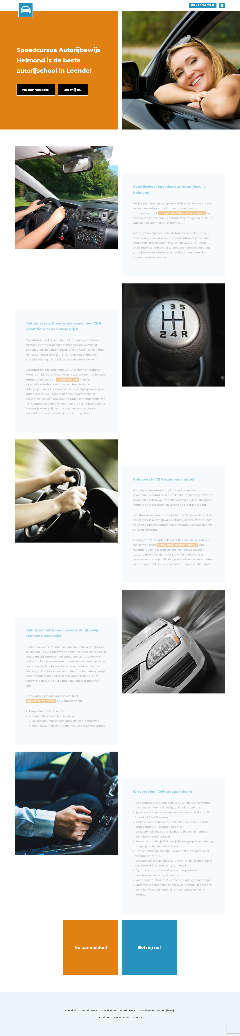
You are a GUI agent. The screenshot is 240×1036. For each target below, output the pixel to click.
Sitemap (138, 1017)
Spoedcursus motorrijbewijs (118, 1010)
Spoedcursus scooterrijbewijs (157, 1010)
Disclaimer (103, 1017)
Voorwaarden (121, 1017)
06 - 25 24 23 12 (203, 5)
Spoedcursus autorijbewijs (81, 1010)
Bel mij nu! (149, 947)
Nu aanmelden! (90, 947)
